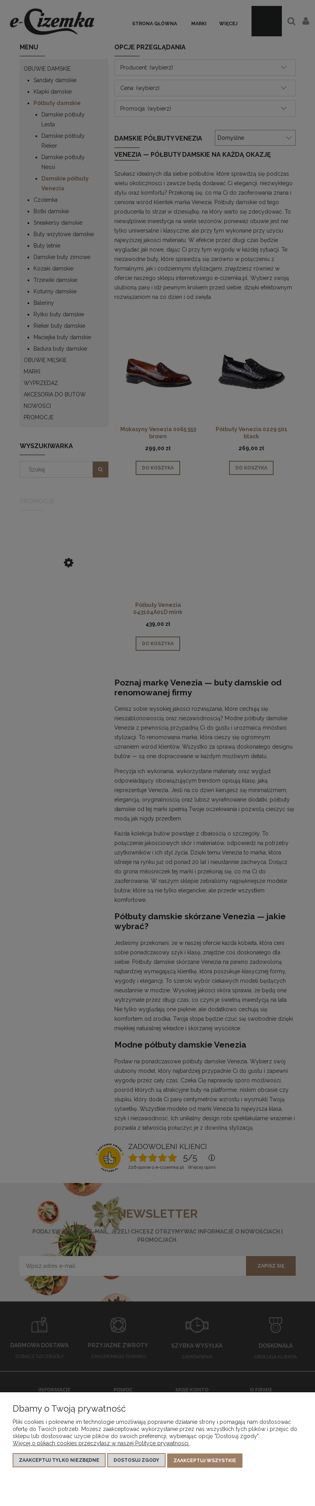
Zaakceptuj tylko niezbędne (59, 1461)
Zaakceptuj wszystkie (204, 1461)
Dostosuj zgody (136, 1461)
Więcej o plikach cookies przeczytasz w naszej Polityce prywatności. (101, 1444)
